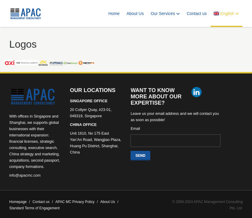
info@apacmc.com (24, 175)
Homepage (19, 202)
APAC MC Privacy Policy (76, 202)
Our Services (165, 13)
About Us (135, 13)
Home (113, 13)
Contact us (197, 13)
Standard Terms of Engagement (34, 208)
